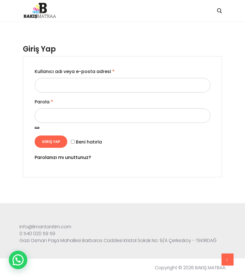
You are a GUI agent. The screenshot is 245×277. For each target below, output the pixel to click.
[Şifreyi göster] (37, 128)
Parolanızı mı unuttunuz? (63, 157)
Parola (44, 101)
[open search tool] (219, 10)
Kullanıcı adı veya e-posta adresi (75, 71)
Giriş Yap (51, 141)
